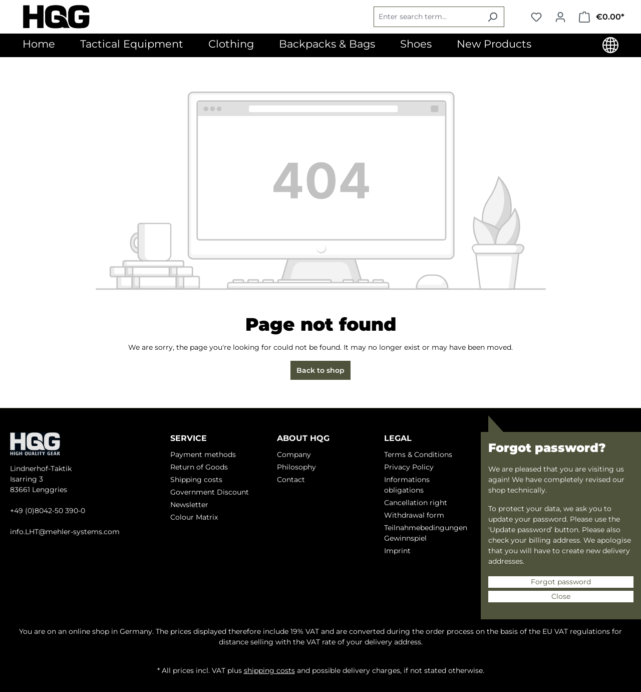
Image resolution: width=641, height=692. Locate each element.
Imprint (397, 550)
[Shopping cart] (601, 17)
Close (560, 596)
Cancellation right (415, 502)
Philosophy (296, 467)
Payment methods (203, 454)
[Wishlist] (536, 17)
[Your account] (560, 17)
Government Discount (209, 492)
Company (294, 454)
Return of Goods (199, 467)
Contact (291, 479)
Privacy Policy (409, 467)
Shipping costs (196, 479)
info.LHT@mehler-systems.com (65, 531)
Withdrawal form (414, 515)
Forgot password (561, 581)
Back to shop (320, 370)
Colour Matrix (194, 517)
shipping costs (269, 670)
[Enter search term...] (427, 17)
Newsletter (189, 504)
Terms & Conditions (418, 454)
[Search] (492, 17)
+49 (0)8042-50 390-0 (47, 510)
